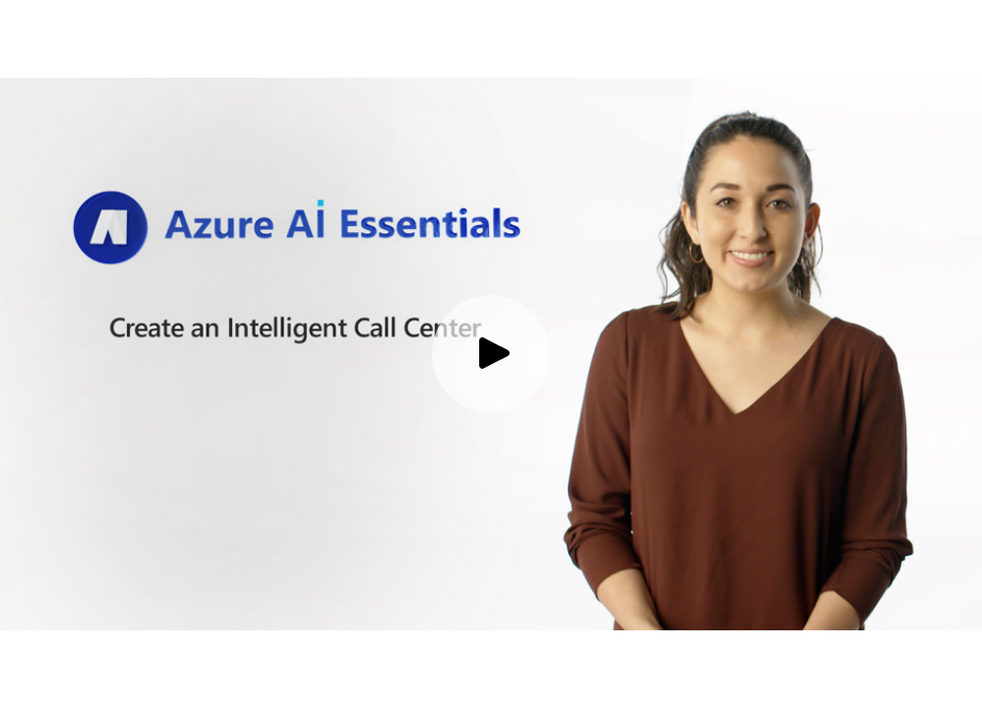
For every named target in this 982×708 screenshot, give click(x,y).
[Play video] (491, 354)
